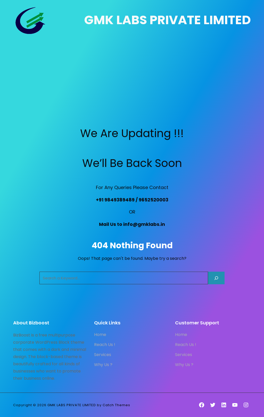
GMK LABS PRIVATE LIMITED (167, 20)
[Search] (216, 278)
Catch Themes (116, 405)
